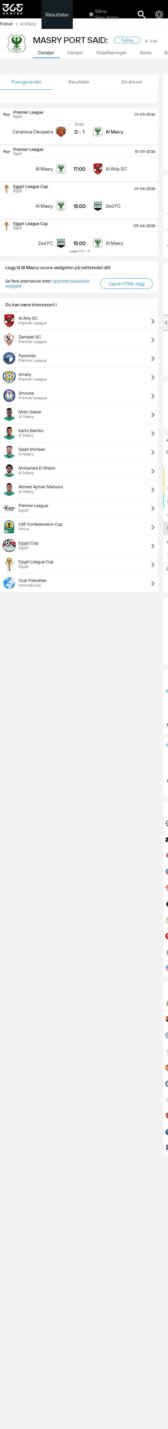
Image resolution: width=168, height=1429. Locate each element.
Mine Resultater (104, 14)
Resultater (57, 15)
